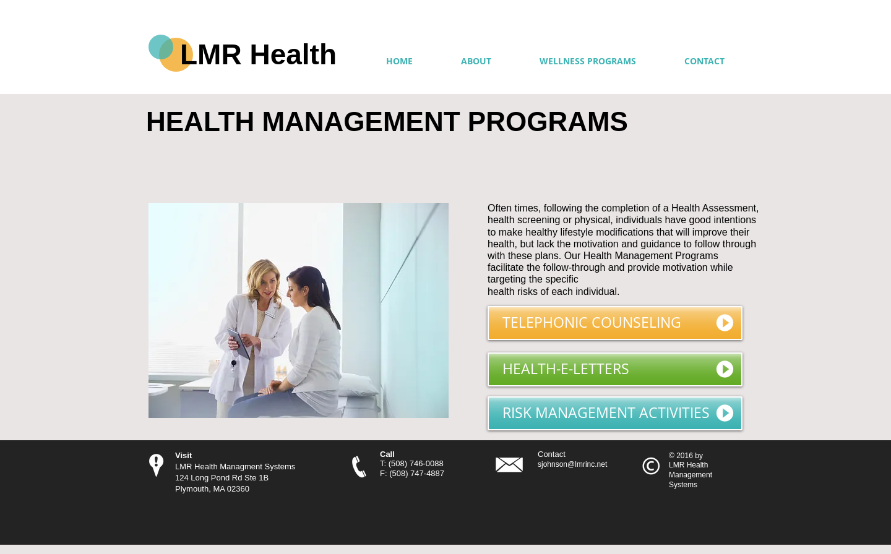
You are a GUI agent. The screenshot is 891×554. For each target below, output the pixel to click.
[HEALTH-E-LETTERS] (615, 369)
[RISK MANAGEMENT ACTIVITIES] (615, 413)
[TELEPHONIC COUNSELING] (615, 323)
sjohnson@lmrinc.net (572, 464)
